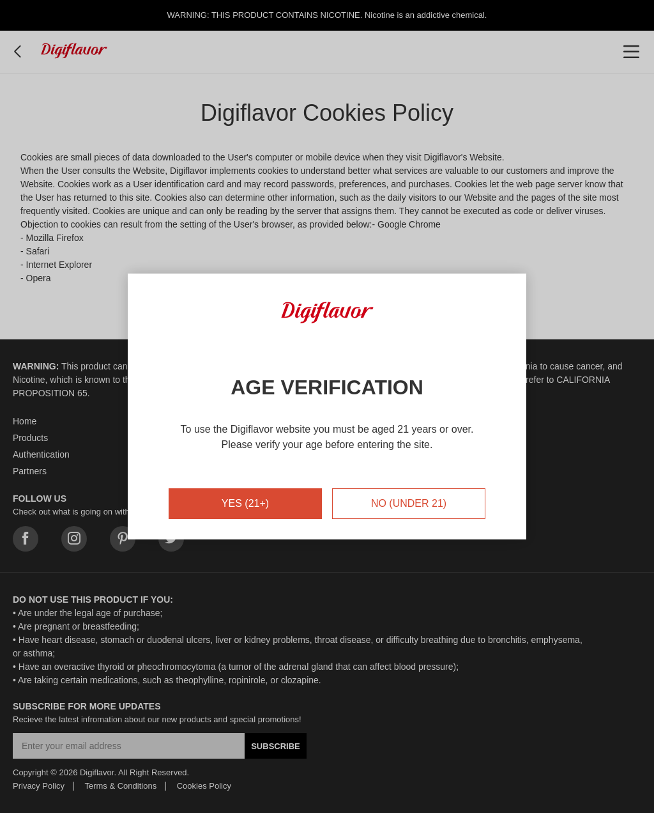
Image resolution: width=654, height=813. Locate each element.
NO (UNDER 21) (408, 503)
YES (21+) (245, 503)
